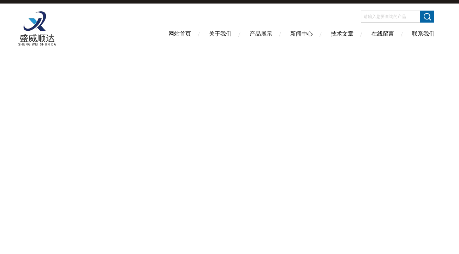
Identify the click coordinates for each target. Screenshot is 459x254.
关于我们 (220, 34)
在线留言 (382, 34)
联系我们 (423, 34)
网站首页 (179, 34)
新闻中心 (301, 34)
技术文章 (342, 34)
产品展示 (261, 34)
